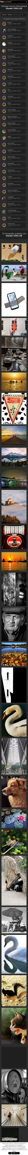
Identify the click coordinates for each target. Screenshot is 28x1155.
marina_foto (10, 62)
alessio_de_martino (12, 190)
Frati (8, 89)
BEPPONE (10, 69)
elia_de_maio (10, 170)
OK (10, 1153)
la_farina (9, 82)
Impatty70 (10, 35)
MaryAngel (10, 49)
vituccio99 (10, 96)
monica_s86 (10, 203)
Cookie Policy (16, 1153)
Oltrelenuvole (11, 223)
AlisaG (9, 103)
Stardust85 (10, 76)
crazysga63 (10, 197)
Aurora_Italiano (11, 109)
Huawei (10, 14)
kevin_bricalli (10, 143)
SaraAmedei (10, 163)
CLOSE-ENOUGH (11, 210)
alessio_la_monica (12, 116)
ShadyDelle (10, 150)
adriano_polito (11, 156)
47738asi (9, 176)
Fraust (9, 217)
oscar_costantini (11, 29)
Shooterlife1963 (11, 129)
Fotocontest (6, 1)
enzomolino (10, 183)
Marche (4, 14)
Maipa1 (9, 136)
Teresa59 (9, 42)
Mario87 (9, 22)
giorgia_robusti (11, 123)
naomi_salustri (11, 56)
